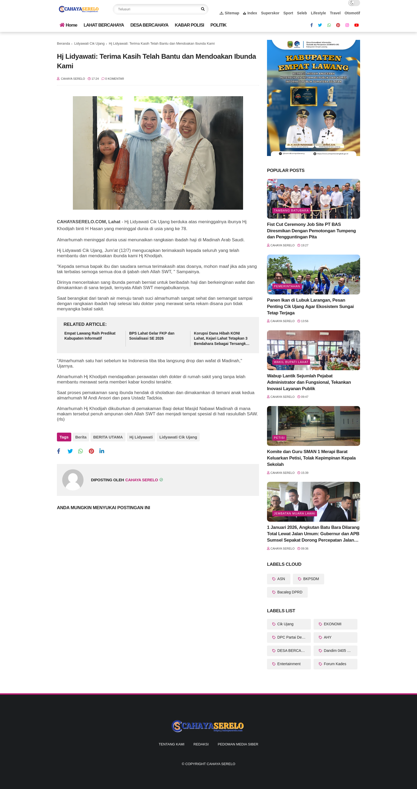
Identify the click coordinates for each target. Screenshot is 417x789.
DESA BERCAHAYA (149, 25)
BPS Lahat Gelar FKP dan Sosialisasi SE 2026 (151, 336)
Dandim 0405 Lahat (339, 650)
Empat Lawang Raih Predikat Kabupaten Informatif (89, 336)
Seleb (302, 13)
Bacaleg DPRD (289, 592)
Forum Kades (334, 664)
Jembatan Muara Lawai (294, 513)
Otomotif (352, 13)
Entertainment (288, 664)
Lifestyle (318, 13)
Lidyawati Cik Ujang (89, 43)
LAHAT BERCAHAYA (104, 25)
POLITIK (218, 25)
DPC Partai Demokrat (293, 637)
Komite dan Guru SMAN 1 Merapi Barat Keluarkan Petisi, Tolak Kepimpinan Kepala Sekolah (311, 458)
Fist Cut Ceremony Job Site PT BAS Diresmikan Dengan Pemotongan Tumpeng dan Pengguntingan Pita (311, 231)
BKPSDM (310, 579)
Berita (81, 437)
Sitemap (229, 13)
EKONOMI (332, 624)
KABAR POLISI (189, 25)
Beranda (63, 43)
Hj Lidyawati (141, 437)
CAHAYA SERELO (221, 764)
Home (68, 25)
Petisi (279, 437)
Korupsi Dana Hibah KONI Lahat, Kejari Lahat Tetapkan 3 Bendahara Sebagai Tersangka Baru (221, 339)
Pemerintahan (287, 286)
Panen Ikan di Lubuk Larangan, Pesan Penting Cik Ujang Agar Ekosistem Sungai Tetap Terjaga (310, 306)
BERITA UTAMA (108, 437)
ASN (280, 579)
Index (250, 13)
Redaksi (201, 744)
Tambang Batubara (291, 210)
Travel (335, 13)
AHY (327, 637)
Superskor (270, 13)
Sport (288, 13)
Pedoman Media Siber (238, 744)
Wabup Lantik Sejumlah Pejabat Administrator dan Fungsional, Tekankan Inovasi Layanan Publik (309, 382)
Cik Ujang (285, 624)
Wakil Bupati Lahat (291, 362)
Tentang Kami (172, 744)
